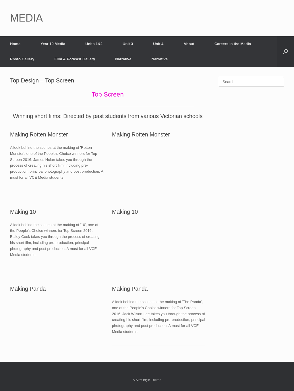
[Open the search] (285, 51)
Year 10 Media (52, 44)
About (188, 44)
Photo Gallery (22, 59)
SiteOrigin (143, 380)
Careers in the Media (232, 44)
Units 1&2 (93, 44)
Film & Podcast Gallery (75, 59)
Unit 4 (158, 44)
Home (15, 44)
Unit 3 (128, 44)
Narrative (123, 59)
